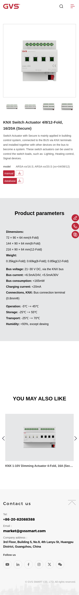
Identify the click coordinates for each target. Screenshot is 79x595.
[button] (3, 438)
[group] (12, 107)
